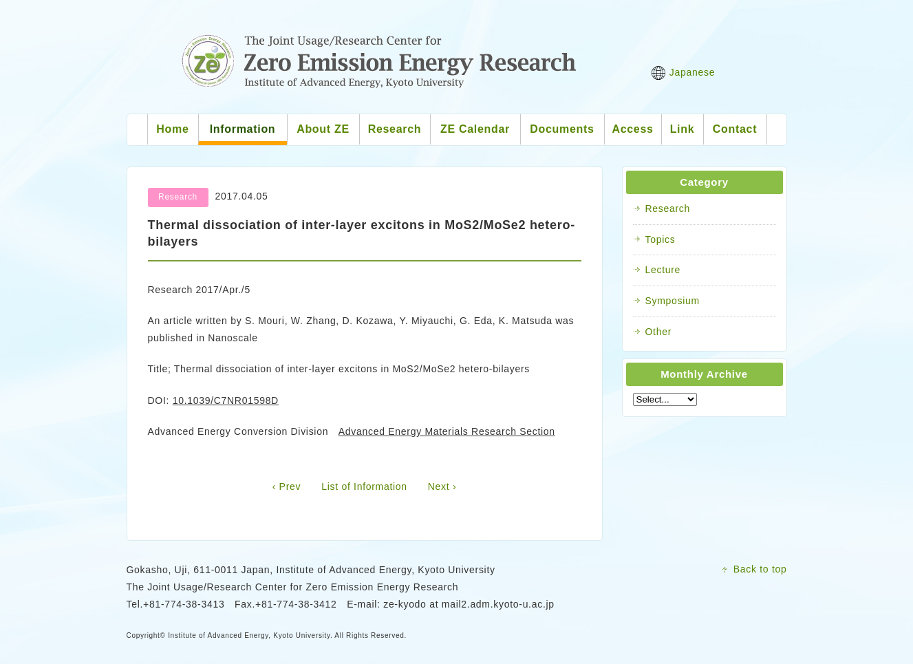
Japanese (683, 73)
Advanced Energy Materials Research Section (447, 431)
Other (658, 331)
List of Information (364, 486)
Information (243, 129)
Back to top (760, 569)
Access (632, 129)
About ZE (323, 129)
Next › (442, 486)
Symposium (672, 300)
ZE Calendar (475, 129)
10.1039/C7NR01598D (226, 400)
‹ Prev (286, 486)
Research (395, 129)
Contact (735, 129)
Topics (660, 239)
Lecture (663, 269)
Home (172, 129)
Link (682, 129)
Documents (562, 129)
